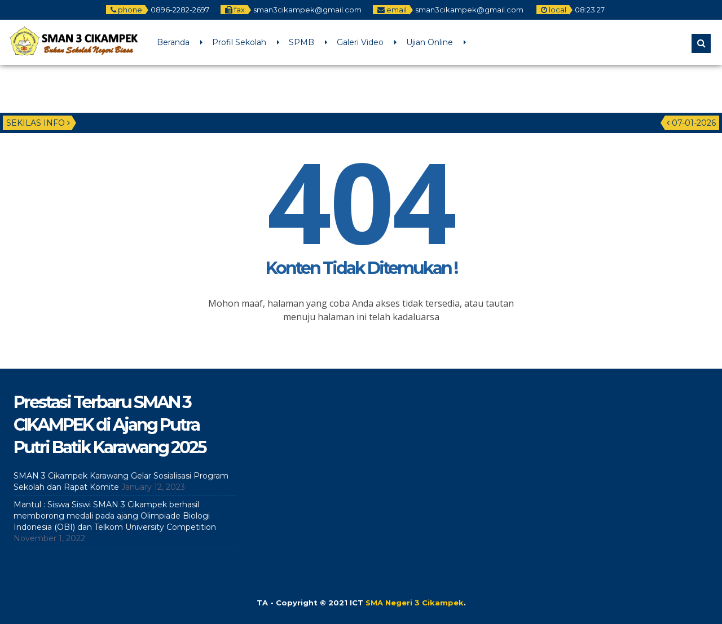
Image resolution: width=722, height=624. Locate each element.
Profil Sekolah (239, 42)
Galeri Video (360, 42)
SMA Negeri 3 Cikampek (415, 602)
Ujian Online (429, 42)
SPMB (301, 42)
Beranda (173, 42)
